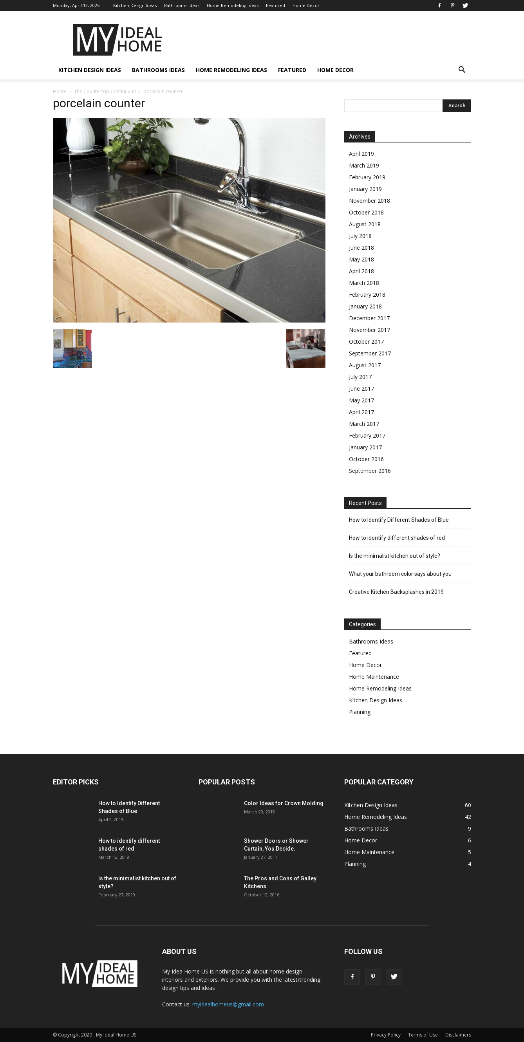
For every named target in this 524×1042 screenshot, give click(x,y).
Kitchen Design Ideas (135, 5)
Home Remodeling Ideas (232, 5)
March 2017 (364, 423)
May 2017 (361, 400)
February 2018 (367, 294)
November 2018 (369, 200)
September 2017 (370, 353)
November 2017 (369, 330)
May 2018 (361, 259)
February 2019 (367, 177)
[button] (461, 70)
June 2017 (361, 388)
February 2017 (367, 435)
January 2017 (365, 447)
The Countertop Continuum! (105, 91)
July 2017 (360, 376)
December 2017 (369, 318)
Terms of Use (423, 1034)
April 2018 (361, 271)
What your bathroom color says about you (400, 574)
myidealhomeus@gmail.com (228, 1004)
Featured (275, 5)
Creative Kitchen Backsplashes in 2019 (396, 592)
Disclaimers (458, 1034)
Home (60, 91)
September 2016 (370, 470)
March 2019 (364, 165)
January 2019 (365, 189)
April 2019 (361, 153)
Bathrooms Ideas (181, 5)
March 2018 (364, 283)
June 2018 (361, 247)
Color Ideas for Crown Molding (283, 803)
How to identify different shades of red (397, 538)
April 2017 (361, 412)
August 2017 (365, 365)
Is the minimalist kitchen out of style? (394, 556)
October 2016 (366, 459)
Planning (359, 712)
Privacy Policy (386, 1034)
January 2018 (365, 306)
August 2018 (365, 224)
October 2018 (366, 212)
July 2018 (360, 236)
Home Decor (306, 5)
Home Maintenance (374, 676)
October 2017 (366, 341)
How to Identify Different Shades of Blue (399, 520)
